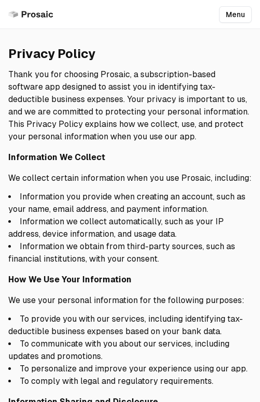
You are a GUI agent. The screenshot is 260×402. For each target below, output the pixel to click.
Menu (235, 14)
